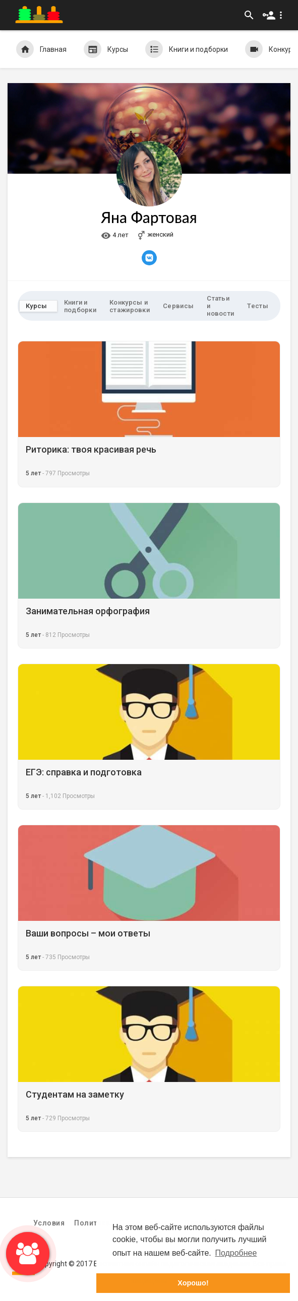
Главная (41, 49)
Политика (92, 1223)
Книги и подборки (186, 49)
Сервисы (178, 306)
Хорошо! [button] (192, 1283)
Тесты (257, 306)
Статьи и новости (220, 306)
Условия (49, 1223)
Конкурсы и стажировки (129, 306)
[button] (274, 15)
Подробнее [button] (236, 1253)
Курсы (106, 49)
